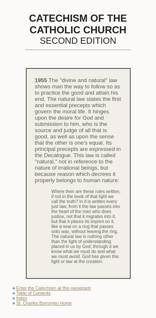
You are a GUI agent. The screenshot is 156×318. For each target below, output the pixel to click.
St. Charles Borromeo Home (44, 302)
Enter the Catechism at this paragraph (53, 287)
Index (21, 297)
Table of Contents (33, 292)
